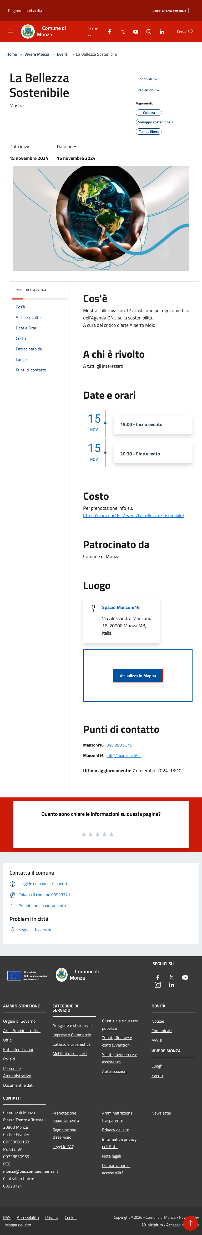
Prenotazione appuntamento (66, 1116)
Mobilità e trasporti (70, 1053)
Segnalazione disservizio (64, 1133)
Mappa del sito (18, 1225)
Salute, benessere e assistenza (119, 1058)
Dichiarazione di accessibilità (116, 1169)
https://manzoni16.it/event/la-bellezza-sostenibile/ (133, 515)
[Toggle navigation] (10, 31)
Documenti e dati (18, 1085)
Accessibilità (28, 1217)
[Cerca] (191, 31)
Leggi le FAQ (64, 1146)
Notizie (158, 1021)
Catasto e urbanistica (71, 1044)
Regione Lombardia (25, 10)
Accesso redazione (182, 1225)
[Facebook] (107, 31)
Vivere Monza (37, 54)
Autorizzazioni (115, 1071)
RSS (7, 1217)
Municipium (152, 1225)
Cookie (71, 1217)
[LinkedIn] (160, 31)
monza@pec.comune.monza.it (30, 1171)
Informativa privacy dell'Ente (119, 1143)
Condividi (148, 79)
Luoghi (158, 1066)
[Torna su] (190, 1223)
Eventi (62, 54)
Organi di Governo (19, 1021)
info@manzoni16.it (124, 755)
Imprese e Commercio (72, 1035)
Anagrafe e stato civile (73, 1025)
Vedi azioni (149, 90)
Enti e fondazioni (18, 1049)
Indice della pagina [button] (31, 289)
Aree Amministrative (22, 1030)
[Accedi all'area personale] (169, 10)
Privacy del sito (115, 1130)
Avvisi (157, 1040)
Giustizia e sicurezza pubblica (120, 1024)
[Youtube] (133, 31)
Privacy (51, 1217)
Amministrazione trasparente (117, 1116)
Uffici (7, 1040)
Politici (9, 1059)
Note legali (111, 1156)
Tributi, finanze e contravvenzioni (117, 1041)
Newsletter (161, 1113)
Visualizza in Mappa (138, 675)
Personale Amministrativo (17, 1072)
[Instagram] (147, 31)
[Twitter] (120, 31)
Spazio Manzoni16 (121, 607)
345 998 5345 (119, 745)
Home (11, 54)
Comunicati (162, 1030)
